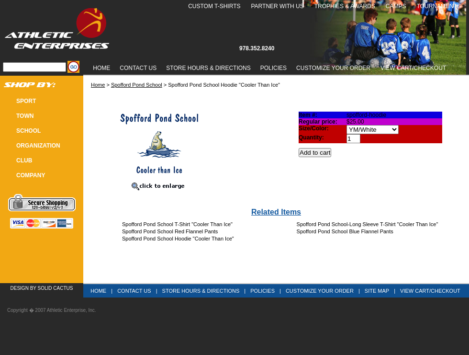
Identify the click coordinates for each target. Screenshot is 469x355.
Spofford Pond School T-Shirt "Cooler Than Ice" (177, 224)
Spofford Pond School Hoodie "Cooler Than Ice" (178, 238)
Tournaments (439, 6)
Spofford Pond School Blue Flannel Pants (345, 231)
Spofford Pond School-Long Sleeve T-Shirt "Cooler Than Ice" (367, 224)
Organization (38, 145)
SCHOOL (28, 130)
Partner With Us (277, 6)
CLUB (24, 160)
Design (20, 288)
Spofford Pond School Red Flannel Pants (170, 231)
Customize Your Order (333, 68)
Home (101, 68)
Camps (396, 6)
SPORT (26, 101)
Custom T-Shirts (214, 6)
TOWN (25, 116)
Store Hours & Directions (208, 68)
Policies (273, 68)
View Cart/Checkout (430, 291)
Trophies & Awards (344, 6)
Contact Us (138, 68)
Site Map (377, 291)
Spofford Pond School (136, 85)
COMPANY (30, 175)
